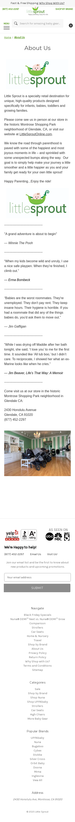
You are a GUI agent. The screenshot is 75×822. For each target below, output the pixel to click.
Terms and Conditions (37, 665)
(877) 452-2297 (10, 9)
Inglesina (38, 776)
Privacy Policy (38, 653)
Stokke (37, 754)
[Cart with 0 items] (70, 25)
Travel (37, 640)
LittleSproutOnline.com (35, 134)
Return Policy (37, 657)
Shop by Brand (37, 644)
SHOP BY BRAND (64, 9)
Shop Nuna (37, 697)
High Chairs (37, 714)
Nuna (37, 742)
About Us (37, 648)
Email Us (35, 554)
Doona (37, 767)
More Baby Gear (37, 718)
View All (37, 780)
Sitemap (37, 670)
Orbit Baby (38, 763)
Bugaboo (37, 746)
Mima (37, 771)
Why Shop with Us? (37, 661)
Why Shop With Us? (52, 3)
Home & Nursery (37, 636)
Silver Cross (37, 759)
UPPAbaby (37, 738)
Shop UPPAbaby (37, 701)
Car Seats (37, 632)
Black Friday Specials (37, 615)
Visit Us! (52, 554)
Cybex (37, 750)
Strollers (37, 627)
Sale (37, 689)
